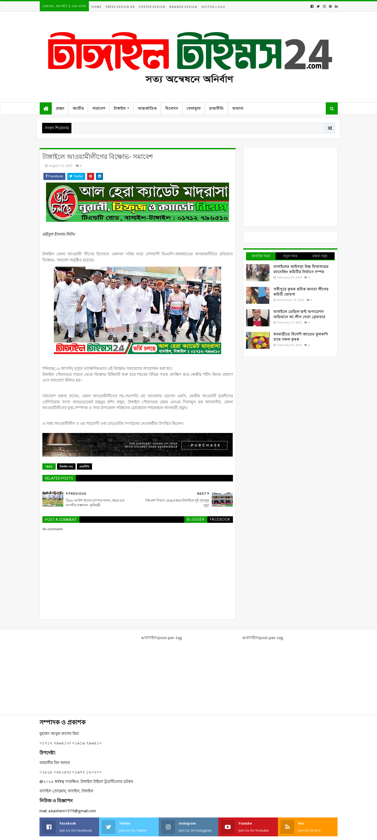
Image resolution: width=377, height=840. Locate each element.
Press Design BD (120, 7)
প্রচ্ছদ (60, 108)
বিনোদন (171, 108)
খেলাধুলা (193, 108)
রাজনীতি (216, 108)
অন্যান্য (237, 108)
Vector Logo (213, 7)
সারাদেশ (98, 108)
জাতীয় (78, 108)
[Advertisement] (290, 187)
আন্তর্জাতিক (147, 108)
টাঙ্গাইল (120, 108)
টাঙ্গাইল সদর (66, 466)
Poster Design (152, 7)
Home (97, 7)
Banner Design (183, 7)
